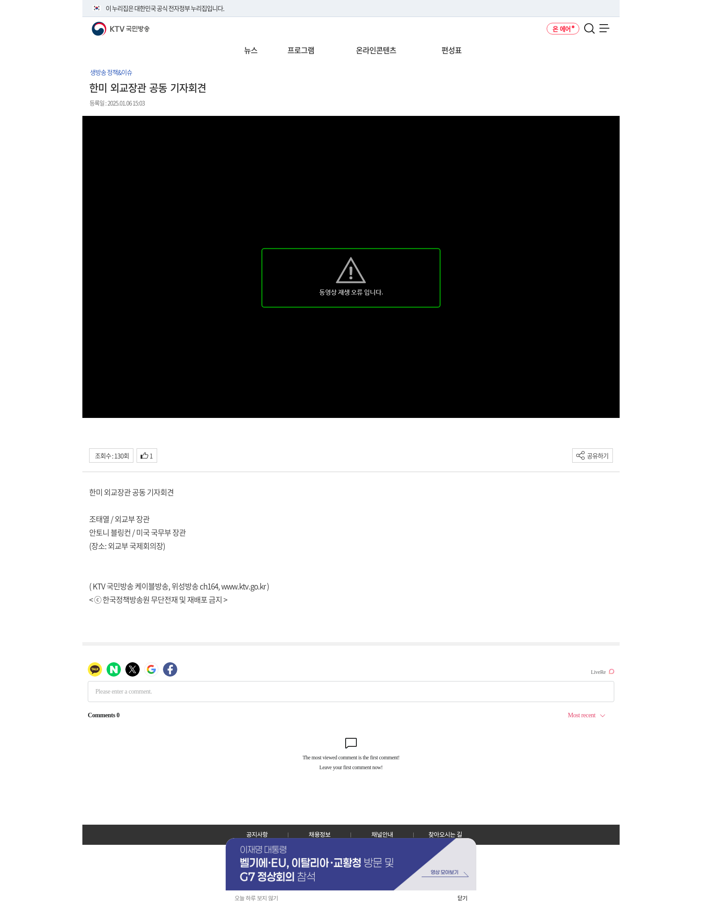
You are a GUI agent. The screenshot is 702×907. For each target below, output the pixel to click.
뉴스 (250, 49)
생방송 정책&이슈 (111, 72)
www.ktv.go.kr (243, 586)
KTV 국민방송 (107, 25)
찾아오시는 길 (445, 834)
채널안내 (382, 834)
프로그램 (300, 49)
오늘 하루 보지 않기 (256, 898)
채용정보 (319, 834)
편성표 (451, 49)
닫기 (462, 898)
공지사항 (257, 834)
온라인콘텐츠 (376, 49)
